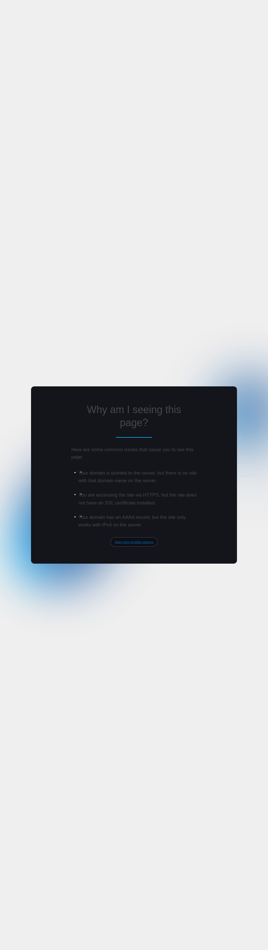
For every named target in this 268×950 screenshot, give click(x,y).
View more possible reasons (134, 542)
